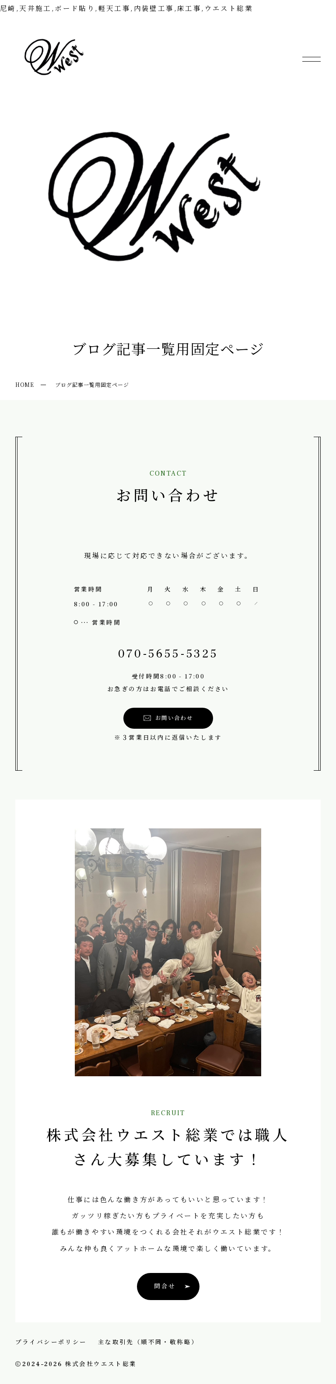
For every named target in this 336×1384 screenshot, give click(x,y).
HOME (25, 384)
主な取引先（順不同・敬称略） (148, 1341)
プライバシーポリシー (51, 1341)
